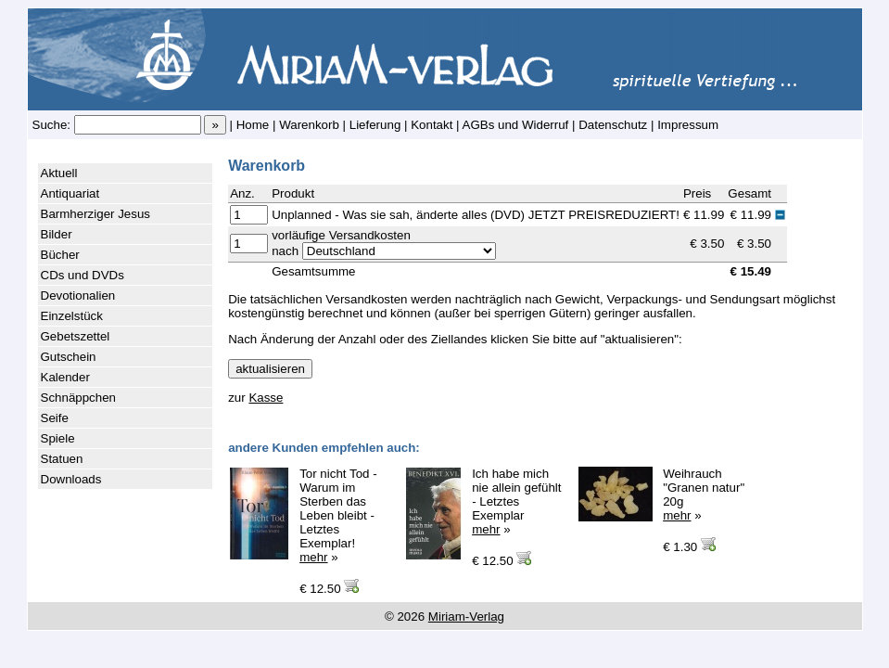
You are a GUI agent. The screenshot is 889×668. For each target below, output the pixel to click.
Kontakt (431, 125)
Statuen (62, 459)
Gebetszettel (75, 336)
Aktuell (59, 173)
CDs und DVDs (82, 275)
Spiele (58, 438)
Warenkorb (309, 125)
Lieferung (375, 125)
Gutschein (68, 357)
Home (253, 125)
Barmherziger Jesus (96, 214)
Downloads (71, 479)
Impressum (687, 125)
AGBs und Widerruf (516, 125)
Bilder (56, 234)
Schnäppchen (79, 398)
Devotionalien (78, 295)
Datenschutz (612, 125)
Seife (55, 418)
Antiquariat (70, 193)
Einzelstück (72, 316)
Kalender (65, 377)
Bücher (60, 255)
